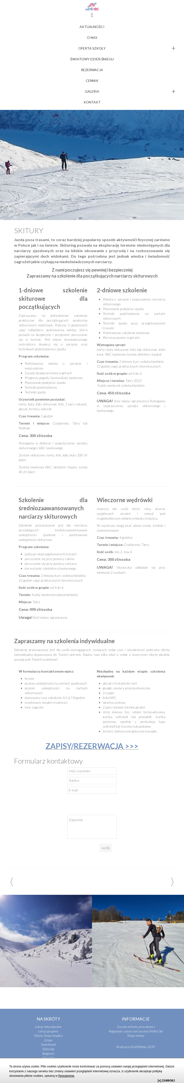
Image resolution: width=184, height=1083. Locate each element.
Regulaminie (66, 1075)
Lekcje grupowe (48, 943)
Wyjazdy (48, 969)
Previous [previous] (12, 793)
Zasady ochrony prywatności (136, 938)
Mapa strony (135, 947)
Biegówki (48, 965)
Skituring (48, 960)
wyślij (105, 759)
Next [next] (172, 793)
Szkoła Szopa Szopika (48, 947)
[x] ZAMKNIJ (166, 1080)
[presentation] (103, 717)
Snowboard (48, 956)
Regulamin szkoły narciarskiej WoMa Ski (136, 943)
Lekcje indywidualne (48, 938)
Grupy (48, 951)
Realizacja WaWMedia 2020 (135, 958)
